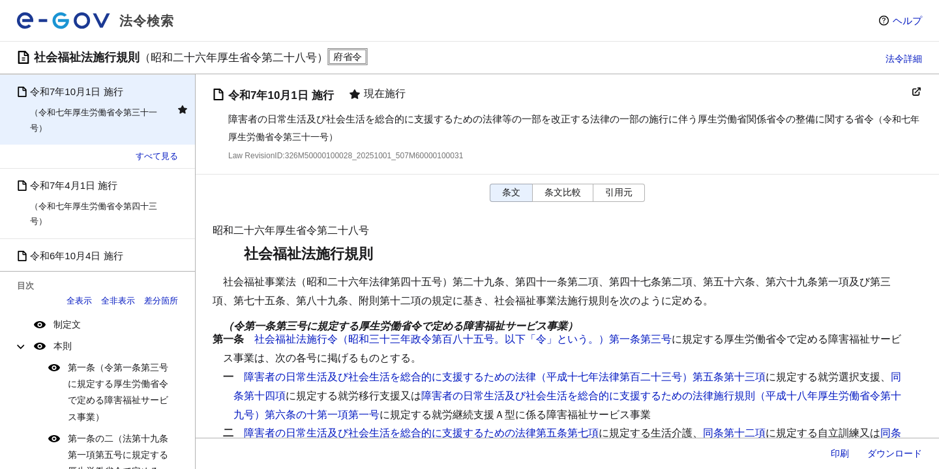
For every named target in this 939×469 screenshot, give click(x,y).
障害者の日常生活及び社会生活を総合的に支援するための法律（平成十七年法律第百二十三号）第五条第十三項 (505, 376)
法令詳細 (904, 58)
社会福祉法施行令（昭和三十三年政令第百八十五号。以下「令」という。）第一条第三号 (463, 339)
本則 (62, 346)
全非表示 (118, 301)
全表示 (79, 301)
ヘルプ (907, 20)
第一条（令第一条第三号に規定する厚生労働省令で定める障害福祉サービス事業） (118, 392)
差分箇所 (161, 301)
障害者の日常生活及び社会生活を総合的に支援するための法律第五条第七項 (421, 432)
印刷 (840, 453)
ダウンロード (894, 453)
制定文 (67, 324)
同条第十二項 (734, 432)
